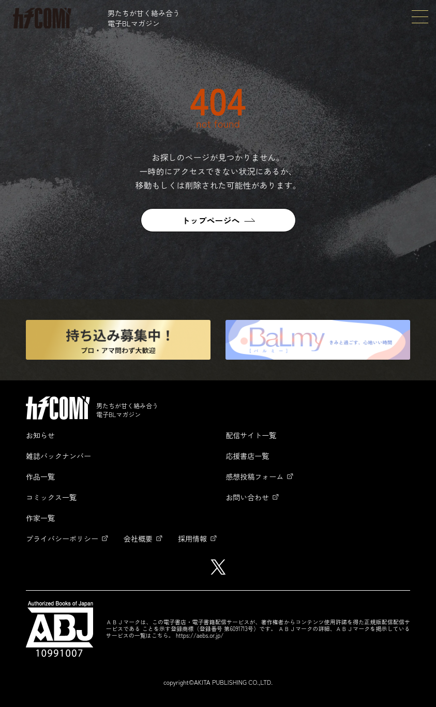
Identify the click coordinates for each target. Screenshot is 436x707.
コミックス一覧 (51, 497)
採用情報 (192, 538)
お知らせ (40, 435)
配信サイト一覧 (250, 435)
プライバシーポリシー (62, 538)
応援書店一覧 (247, 456)
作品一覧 (40, 476)
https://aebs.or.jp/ (199, 635)
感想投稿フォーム (254, 476)
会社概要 (138, 538)
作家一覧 (40, 518)
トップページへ (210, 220)
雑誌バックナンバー (58, 456)
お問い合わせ (247, 497)
